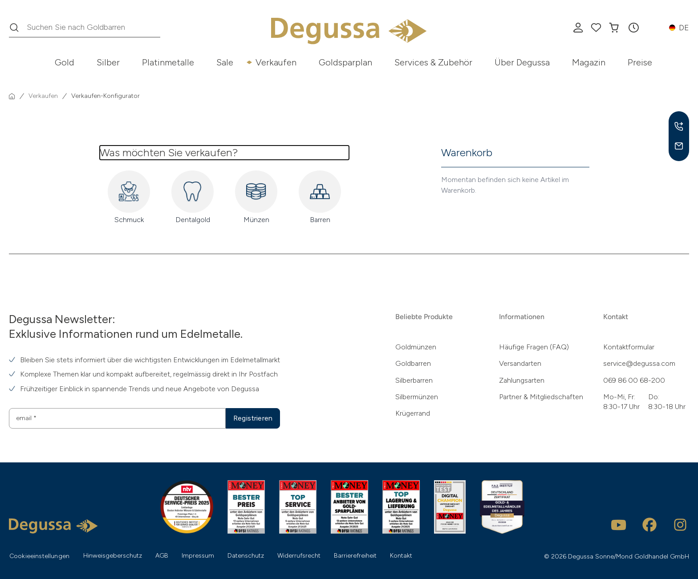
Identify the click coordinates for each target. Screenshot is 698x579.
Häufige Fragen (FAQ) (534, 347)
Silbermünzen (416, 397)
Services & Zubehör (433, 62)
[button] (633, 27)
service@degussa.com (639, 363)
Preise (640, 62)
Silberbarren (414, 380)
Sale (224, 62)
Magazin (588, 62)
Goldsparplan (345, 62)
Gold (64, 62)
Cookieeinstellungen (39, 556)
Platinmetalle (168, 62)
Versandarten (520, 363)
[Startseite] (12, 96)
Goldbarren (413, 363)
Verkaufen (276, 62)
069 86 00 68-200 (634, 380)
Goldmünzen (415, 347)
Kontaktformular (628, 347)
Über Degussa (522, 62)
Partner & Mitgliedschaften (541, 397)
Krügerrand (412, 413)
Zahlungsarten (521, 380)
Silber (108, 62)
